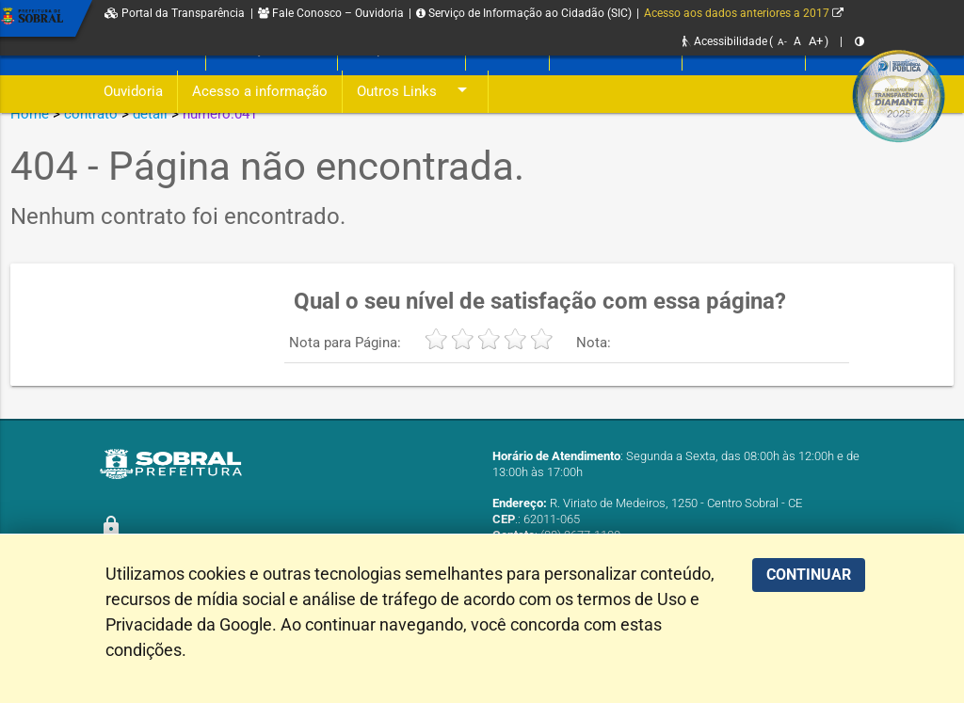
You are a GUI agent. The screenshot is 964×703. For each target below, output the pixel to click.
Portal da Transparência (174, 13)
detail (150, 113)
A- (782, 42)
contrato (91, 113)
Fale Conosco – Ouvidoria (331, 13)
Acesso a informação (260, 92)
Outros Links (415, 92)
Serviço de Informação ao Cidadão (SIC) (524, 13)
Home (29, 113)
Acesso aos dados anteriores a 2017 (744, 13)
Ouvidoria (133, 92)
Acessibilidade (725, 41)
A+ (816, 41)
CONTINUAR (808, 574)
